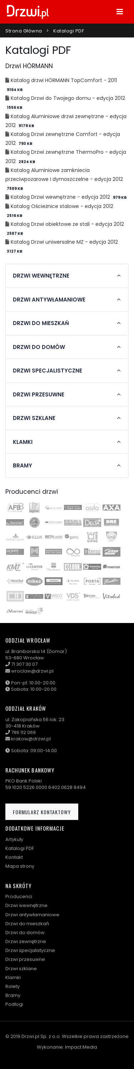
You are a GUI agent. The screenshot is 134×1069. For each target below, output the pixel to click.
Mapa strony (19, 866)
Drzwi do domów (25, 932)
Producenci (18, 896)
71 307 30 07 (24, 664)
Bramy (12, 995)
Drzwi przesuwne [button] (38, 394)
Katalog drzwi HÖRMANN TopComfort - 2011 (64, 80)
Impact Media (81, 1047)
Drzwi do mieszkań (27, 923)
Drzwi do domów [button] (39, 347)
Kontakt (14, 857)
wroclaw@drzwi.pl (32, 671)
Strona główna (23, 30)
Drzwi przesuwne (25, 959)
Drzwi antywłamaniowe (32, 914)
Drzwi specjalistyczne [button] (47, 370)
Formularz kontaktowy (42, 812)
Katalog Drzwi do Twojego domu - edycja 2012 (68, 98)
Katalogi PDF (68, 30)
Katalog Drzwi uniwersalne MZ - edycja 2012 (64, 241)
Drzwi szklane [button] (34, 418)
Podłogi (14, 1004)
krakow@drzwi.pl (31, 738)
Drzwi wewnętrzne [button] (41, 275)
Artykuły (14, 839)
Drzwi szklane (21, 968)
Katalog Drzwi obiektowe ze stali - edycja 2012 (67, 224)
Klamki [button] (23, 442)
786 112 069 (23, 732)
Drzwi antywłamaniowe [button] (49, 299)
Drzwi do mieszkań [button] (41, 323)
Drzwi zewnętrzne (25, 941)
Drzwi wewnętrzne (26, 905)
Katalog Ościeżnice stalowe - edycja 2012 (62, 206)
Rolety (12, 986)
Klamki (13, 977)
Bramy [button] (22, 465)
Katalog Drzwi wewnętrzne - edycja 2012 (61, 197)
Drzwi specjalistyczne (30, 950)
